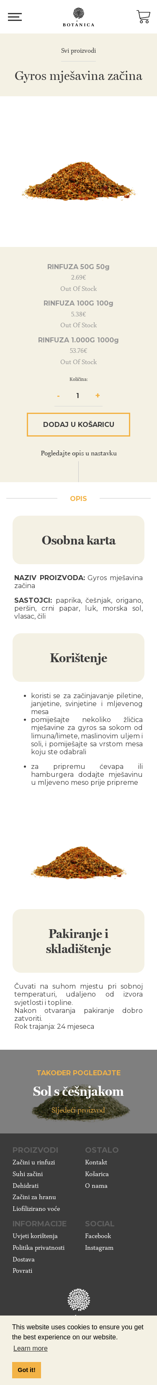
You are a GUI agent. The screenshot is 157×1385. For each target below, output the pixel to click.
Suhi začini (28, 1174)
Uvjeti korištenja (35, 1236)
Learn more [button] (30, 1348)
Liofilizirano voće (36, 1209)
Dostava (24, 1259)
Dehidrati (26, 1186)
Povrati (22, 1271)
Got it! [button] (26, 1370)
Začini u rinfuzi (34, 1162)
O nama (96, 1186)
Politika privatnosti (38, 1248)
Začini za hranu (34, 1197)
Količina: (78, 379)
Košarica (97, 1174)
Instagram (99, 1248)
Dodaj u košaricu (78, 425)
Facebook (98, 1236)
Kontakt (96, 1162)
